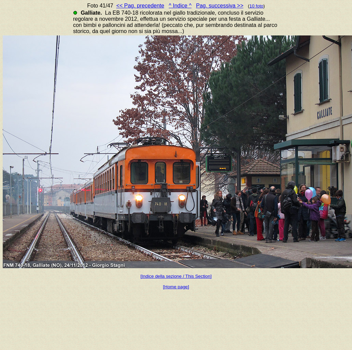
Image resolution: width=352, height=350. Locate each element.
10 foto (256, 6)
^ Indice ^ (180, 6)
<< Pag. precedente (140, 6)
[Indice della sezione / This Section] (176, 276)
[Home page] (176, 286)
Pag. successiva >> (220, 6)
